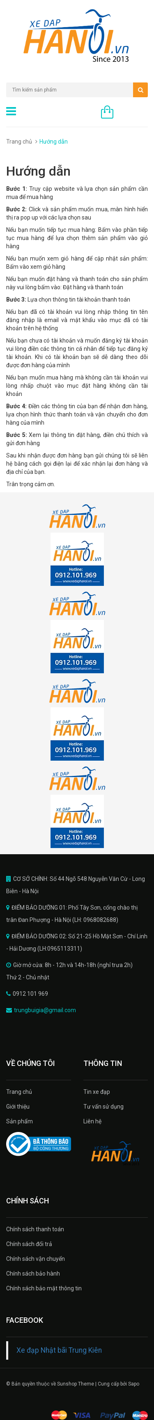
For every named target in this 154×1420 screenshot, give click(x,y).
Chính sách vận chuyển (35, 1258)
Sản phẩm (19, 1121)
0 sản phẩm (132, 113)
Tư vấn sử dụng (103, 1106)
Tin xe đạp (96, 1091)
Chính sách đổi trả (29, 1244)
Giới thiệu (18, 1106)
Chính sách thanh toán (35, 1229)
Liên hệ (92, 1121)
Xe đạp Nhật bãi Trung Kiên (59, 1350)
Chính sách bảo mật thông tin (44, 1288)
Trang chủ (19, 1091)
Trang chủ (19, 141)
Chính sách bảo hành (33, 1273)
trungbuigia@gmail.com (45, 1010)
